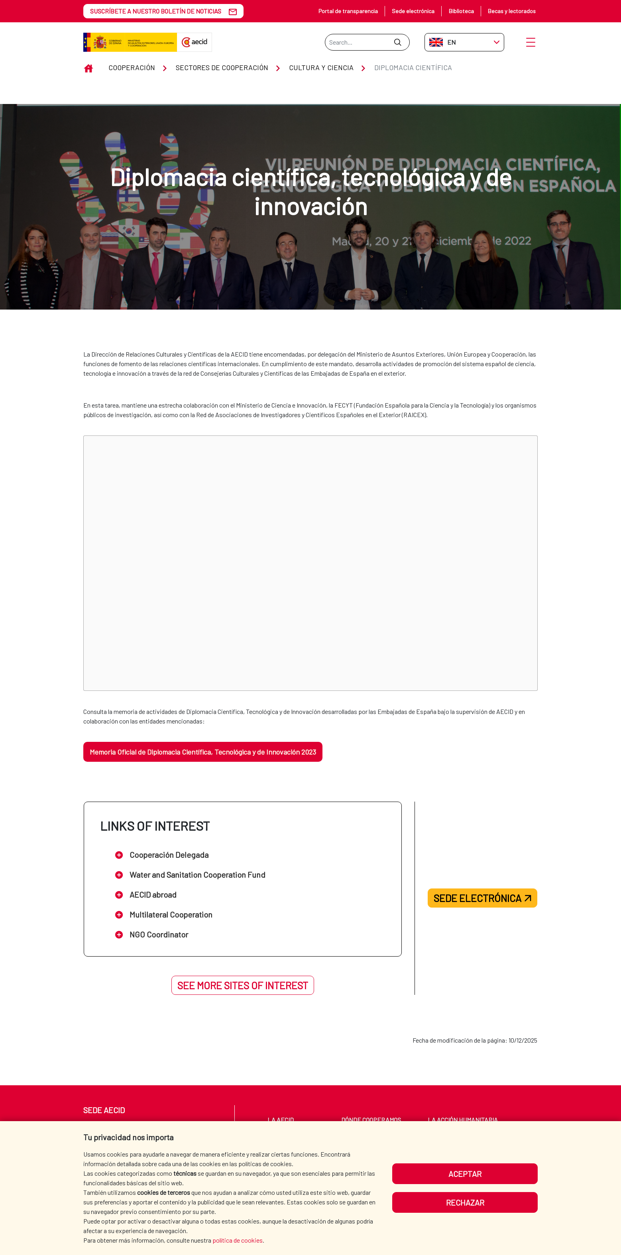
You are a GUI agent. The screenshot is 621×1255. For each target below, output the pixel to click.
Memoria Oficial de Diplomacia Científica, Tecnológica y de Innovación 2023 (203, 751)
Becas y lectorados (512, 11)
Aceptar (464, 1174)
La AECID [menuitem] (280, 1120)
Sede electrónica (413, 11)
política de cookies (237, 1240)
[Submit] (397, 42)
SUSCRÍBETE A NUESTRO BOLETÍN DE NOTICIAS (155, 11)
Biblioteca (461, 11)
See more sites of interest (242, 985)
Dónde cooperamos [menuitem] (371, 1120)
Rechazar (465, 1202)
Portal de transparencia (348, 11)
